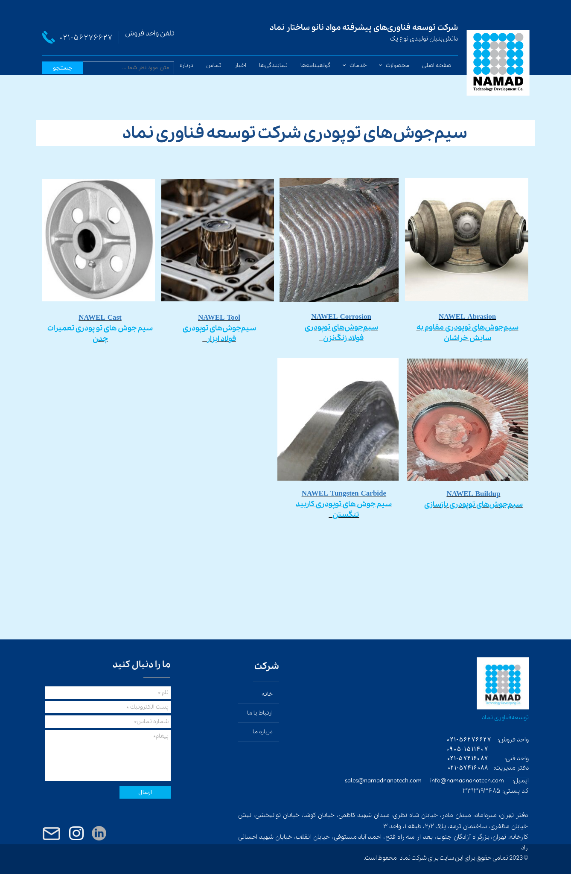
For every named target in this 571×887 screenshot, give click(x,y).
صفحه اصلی (436, 65)
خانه (267, 694)
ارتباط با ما (260, 713)
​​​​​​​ (219, 328)
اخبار (240, 65)
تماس (213, 65)
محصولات (397, 65)
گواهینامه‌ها (315, 65)
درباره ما (183, 65)
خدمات (358, 65)
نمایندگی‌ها (273, 65)
